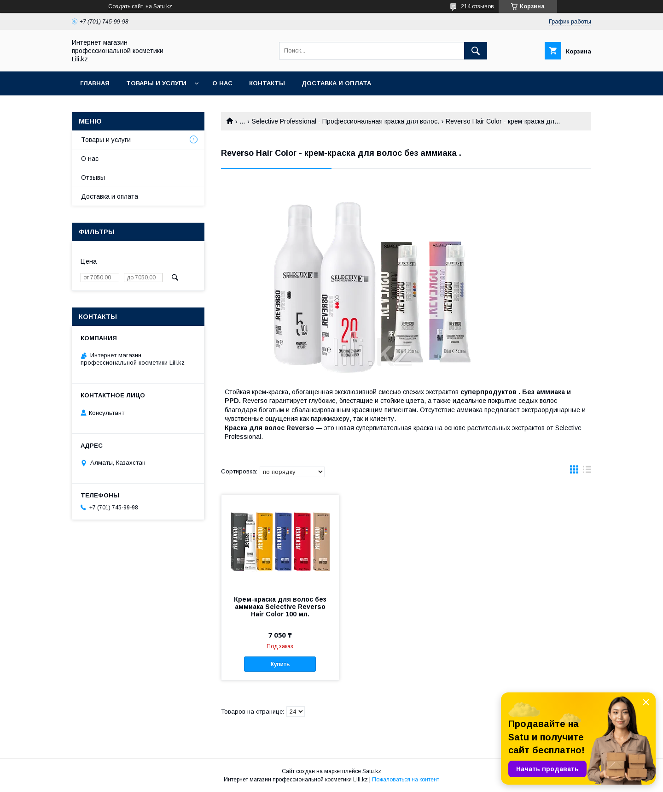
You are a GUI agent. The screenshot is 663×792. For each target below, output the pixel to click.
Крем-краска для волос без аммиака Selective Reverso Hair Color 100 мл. (280, 607)
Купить (280, 664)
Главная (95, 83)
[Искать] (475, 50)
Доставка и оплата (336, 83)
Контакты (267, 83)
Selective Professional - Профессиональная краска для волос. (345, 121)
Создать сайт (125, 6)
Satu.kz (371, 771)
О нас (222, 83)
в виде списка (587, 471)
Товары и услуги (156, 83)
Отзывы (93, 177)
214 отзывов (477, 6)
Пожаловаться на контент (405, 779)
